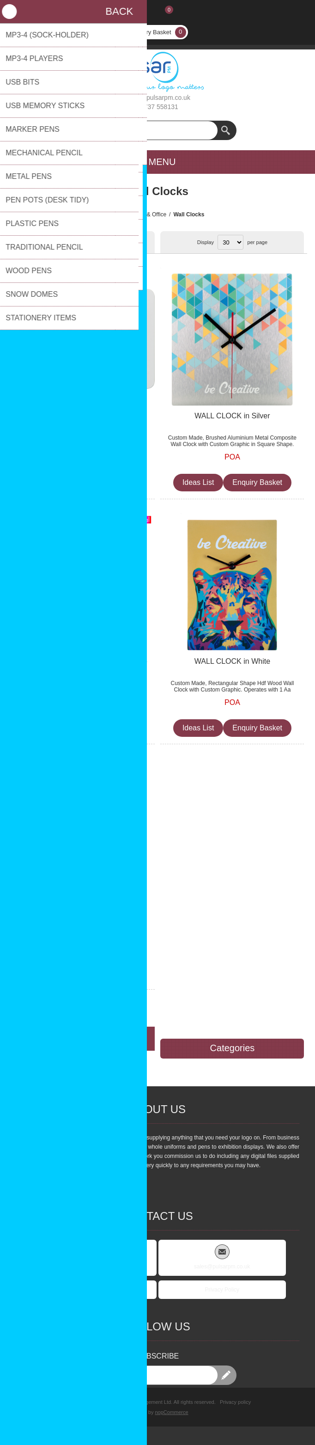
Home (118, 214)
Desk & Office (149, 214)
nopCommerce (171, 1412)
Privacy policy (235, 1402)
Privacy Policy (222, 1289)
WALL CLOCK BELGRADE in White (83, 416)
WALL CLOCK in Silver (232, 416)
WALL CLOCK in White (232, 661)
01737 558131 (157, 106)
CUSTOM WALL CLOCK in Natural (82, 906)
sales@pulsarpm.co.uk (157, 97)
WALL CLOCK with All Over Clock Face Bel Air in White (82, 665)
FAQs (93, 1289)
